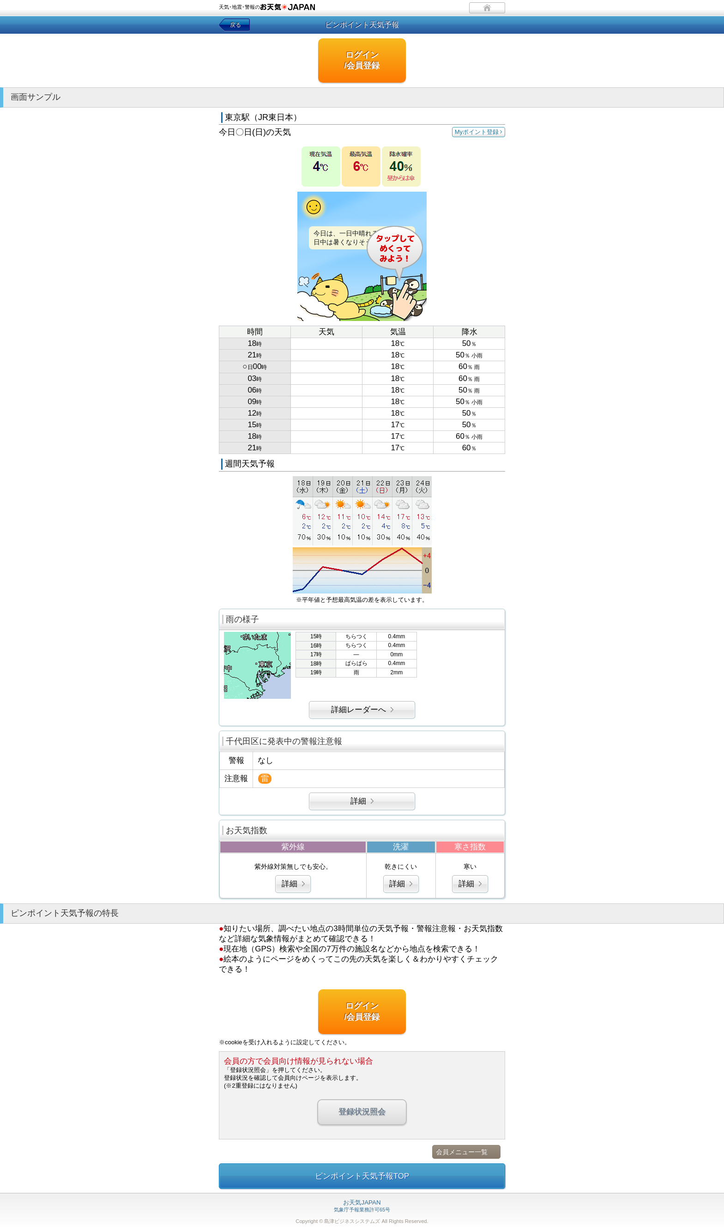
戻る (235, 25)
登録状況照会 (362, 1112)
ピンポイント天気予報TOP (362, 1176)
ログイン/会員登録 (362, 60)
